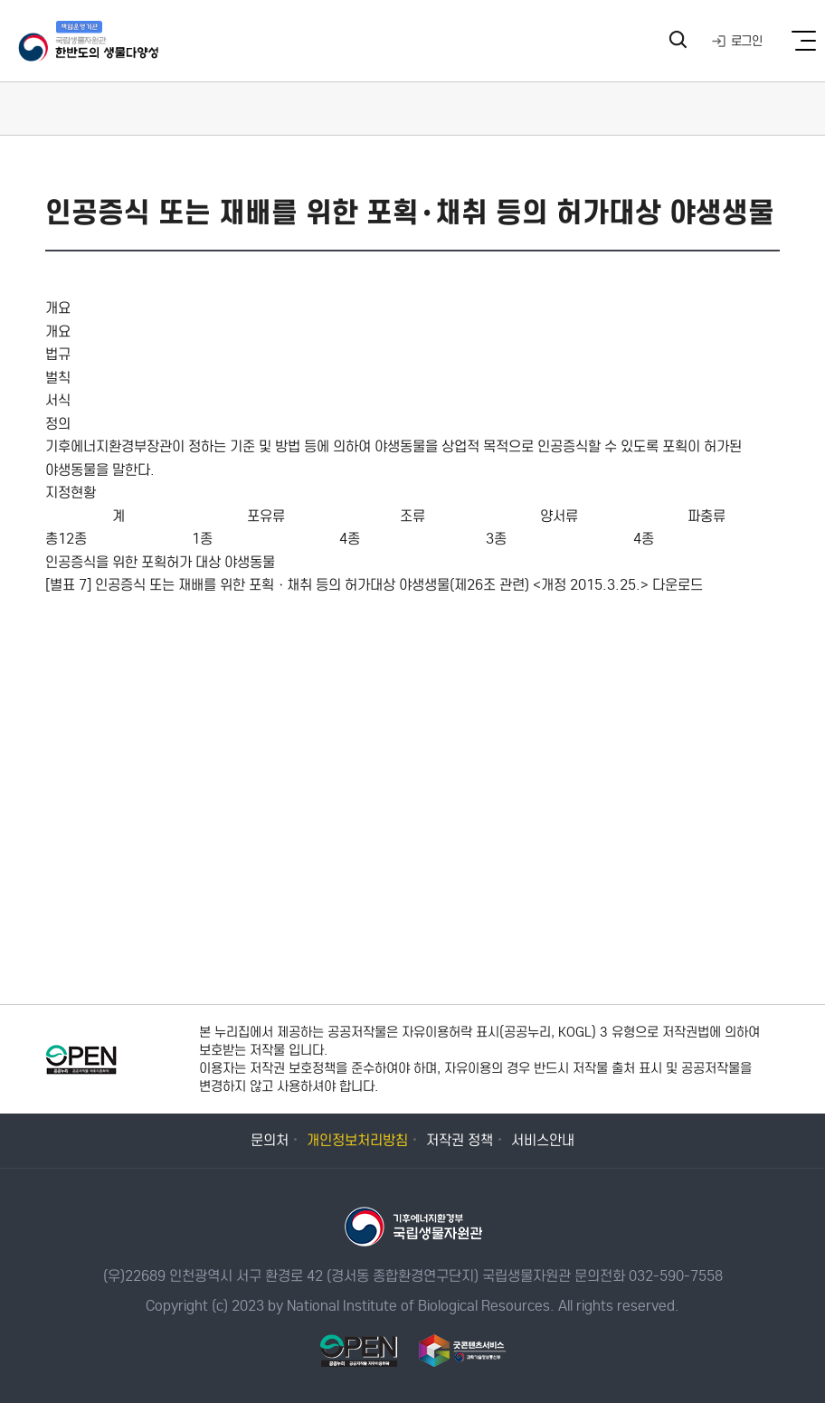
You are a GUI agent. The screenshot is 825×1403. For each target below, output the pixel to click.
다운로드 (677, 584)
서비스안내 (542, 1140)
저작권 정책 (459, 1140)
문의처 (270, 1140)
